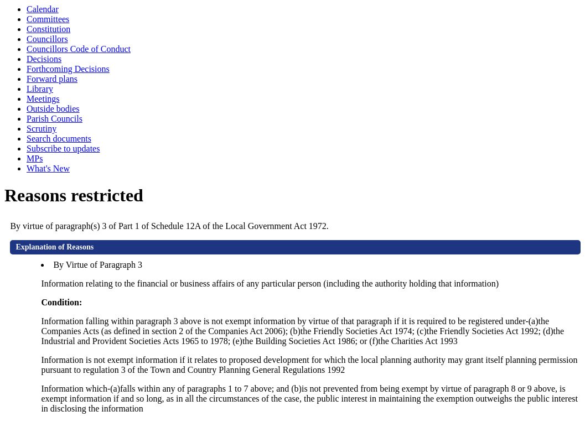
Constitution (48, 29)
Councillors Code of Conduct (79, 49)
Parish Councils (54, 118)
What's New (48, 168)
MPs (35, 158)
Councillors (47, 39)
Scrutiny (41, 128)
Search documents (59, 138)
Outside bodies (53, 108)
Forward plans (52, 79)
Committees (48, 19)
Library (40, 88)
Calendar (43, 9)
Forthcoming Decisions (68, 69)
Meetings (43, 98)
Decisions (44, 59)
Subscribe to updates (63, 148)
